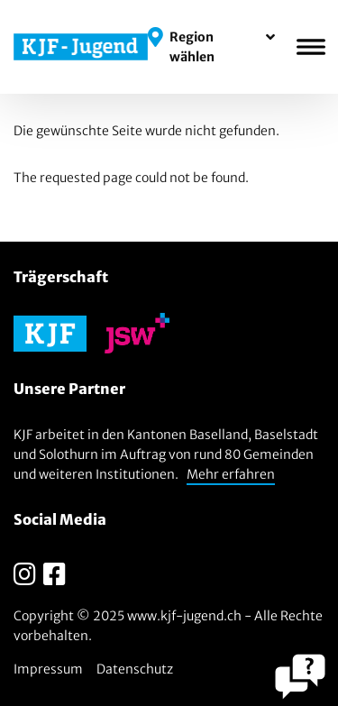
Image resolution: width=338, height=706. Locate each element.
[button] (211, 47)
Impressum (48, 669)
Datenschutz (134, 669)
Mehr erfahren (231, 474)
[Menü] (311, 47)
